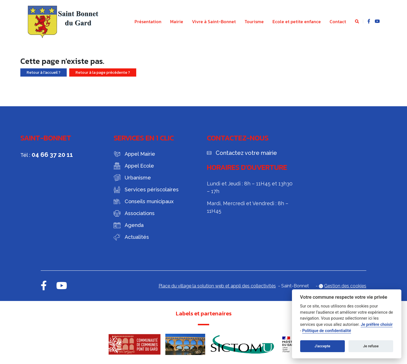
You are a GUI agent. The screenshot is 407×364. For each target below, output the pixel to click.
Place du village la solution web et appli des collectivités (217, 286)
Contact (338, 21)
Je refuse (371, 346)
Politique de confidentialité (326, 330)
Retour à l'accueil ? (43, 72)
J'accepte (322, 346)
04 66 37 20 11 (52, 154)
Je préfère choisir (377, 324)
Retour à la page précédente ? (102, 72)
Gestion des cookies (345, 286)
